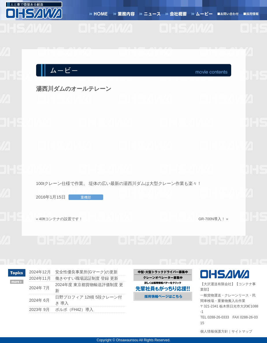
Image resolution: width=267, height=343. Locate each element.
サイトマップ (241, 331)
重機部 (86, 197)
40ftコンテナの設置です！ (61, 219)
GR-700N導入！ (212, 219)
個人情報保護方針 (214, 331)
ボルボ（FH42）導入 (74, 309)
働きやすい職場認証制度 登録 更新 (86, 278)
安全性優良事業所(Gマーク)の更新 (86, 272)
